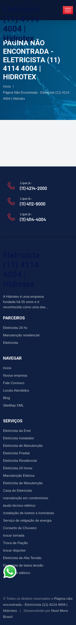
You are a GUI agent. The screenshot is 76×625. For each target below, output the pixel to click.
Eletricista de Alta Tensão (22, 558)
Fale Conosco (13, 383)
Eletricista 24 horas (17, 468)
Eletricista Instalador (18, 438)
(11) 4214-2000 (33, 188)
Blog (6, 398)
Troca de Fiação (15, 543)
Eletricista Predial (16, 453)
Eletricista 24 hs (15, 328)
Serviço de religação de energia (27, 520)
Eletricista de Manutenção (23, 446)
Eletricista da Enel (17, 431)
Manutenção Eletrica (18, 476)
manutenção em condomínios (25, 498)
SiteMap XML (13, 405)
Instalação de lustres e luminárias (28, 513)
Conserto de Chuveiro (19, 528)
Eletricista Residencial (20, 461)
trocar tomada (13, 535)
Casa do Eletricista (17, 491)
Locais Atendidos (16, 390)
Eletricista (10, 343)
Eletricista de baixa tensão (23, 565)
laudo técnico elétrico (19, 505)
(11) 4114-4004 (33, 219)
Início (7, 86)
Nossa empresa (15, 375)
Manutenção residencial (21, 335)
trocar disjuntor (14, 550)
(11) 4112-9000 (32, 203)
